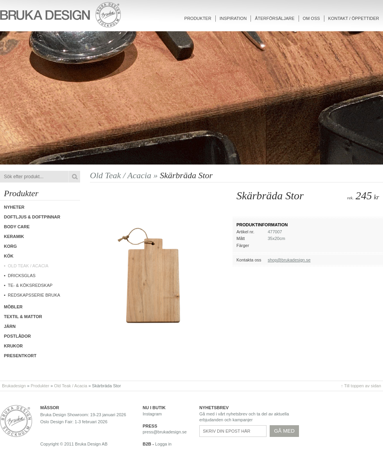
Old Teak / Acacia (28, 265)
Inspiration (233, 18)
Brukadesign (14, 385)
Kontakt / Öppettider (353, 18)
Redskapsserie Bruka (34, 295)
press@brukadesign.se (165, 432)
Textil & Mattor (23, 316)
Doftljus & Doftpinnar (32, 217)
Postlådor (17, 336)
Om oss (311, 18)
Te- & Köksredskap (30, 285)
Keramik (14, 236)
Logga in (163, 444)
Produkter (197, 18)
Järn (10, 326)
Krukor (13, 346)
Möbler (13, 306)
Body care (17, 226)
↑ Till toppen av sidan (361, 385)
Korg (10, 246)
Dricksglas (22, 275)
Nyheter (14, 207)
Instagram (152, 414)
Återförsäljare (274, 18)
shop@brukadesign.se (289, 260)
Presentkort (20, 355)
